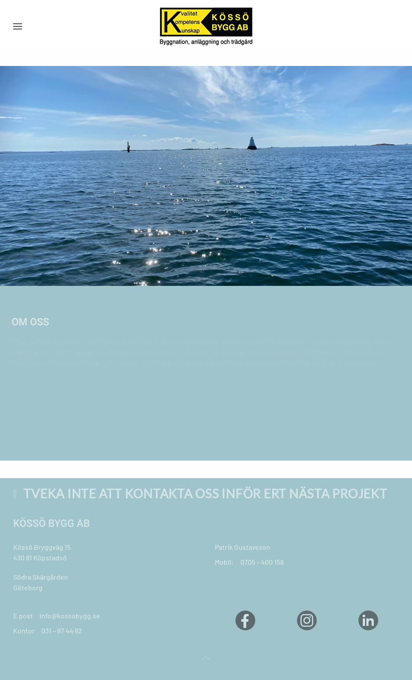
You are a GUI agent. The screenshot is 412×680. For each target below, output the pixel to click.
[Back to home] (206, 26)
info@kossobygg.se (70, 615)
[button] (17, 26)
